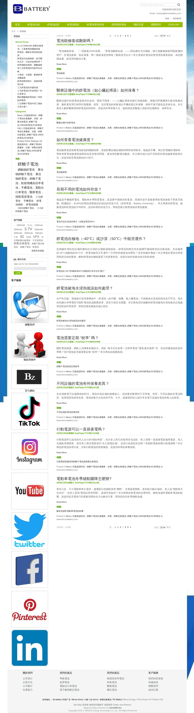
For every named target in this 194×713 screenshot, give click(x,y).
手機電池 (28, 200)
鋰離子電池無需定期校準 (68, 366)
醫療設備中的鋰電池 (66, 122)
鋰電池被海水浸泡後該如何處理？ (85, 288)
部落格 (85, 705)
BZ (22, 236)
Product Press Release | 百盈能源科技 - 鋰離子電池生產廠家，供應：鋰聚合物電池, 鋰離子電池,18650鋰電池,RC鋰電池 (29, 147)
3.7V (28, 229)
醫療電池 (112, 686)
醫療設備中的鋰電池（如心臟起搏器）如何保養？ (98, 90)
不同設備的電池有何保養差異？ (83, 383)
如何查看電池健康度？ (75, 140)
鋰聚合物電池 (22, 243)
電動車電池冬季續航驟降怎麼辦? (84, 479)
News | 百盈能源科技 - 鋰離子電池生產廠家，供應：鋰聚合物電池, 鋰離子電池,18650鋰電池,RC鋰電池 (113, 78)
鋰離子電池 (28, 164)
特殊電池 (112, 682)
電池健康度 (62, 172)
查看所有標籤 (37, 251)
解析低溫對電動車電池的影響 (70, 511)
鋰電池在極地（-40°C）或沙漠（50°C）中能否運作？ (101, 239)
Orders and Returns (122, 705)
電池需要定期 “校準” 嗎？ (78, 338)
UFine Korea (142, 700)
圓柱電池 (112, 689)
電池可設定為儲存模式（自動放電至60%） (76, 221)
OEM (28, 237)
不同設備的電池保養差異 (68, 412)
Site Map (77, 705)
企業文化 (28, 682)
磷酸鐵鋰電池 (26, 169)
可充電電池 (38, 240)
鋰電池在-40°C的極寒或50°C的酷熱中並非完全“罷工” (81, 271)
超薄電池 (65, 682)
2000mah (18, 229)
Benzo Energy (129, 700)
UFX (36, 236)
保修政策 (153, 682)
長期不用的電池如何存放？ (79, 189)
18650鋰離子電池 (26, 208)
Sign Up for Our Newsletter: (26, 264)
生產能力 (28, 689)
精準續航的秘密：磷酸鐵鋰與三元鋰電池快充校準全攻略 (29, 68)
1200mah (38, 225)
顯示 (157, 36)
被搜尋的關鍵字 (96, 705)
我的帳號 (177, 18)
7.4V (16, 237)
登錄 (167, 18)
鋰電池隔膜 (32, 204)
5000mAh (28, 233)
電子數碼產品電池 (69, 689)
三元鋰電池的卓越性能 (27, 87)
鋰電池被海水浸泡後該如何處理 (71, 321)
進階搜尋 (108, 705)
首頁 (13, 31)
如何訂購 (153, 689)
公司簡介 (28, 678)
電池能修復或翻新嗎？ (75, 41)
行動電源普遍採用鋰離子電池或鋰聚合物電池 (77, 461)
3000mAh (38, 229)
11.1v (29, 225)
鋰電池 (36, 247)
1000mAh (21, 225)
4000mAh (18, 233)
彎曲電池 (65, 678)
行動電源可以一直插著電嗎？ (81, 429)
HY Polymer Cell (156, 700)
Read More (62, 64)
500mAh (39, 233)
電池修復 (61, 73)
